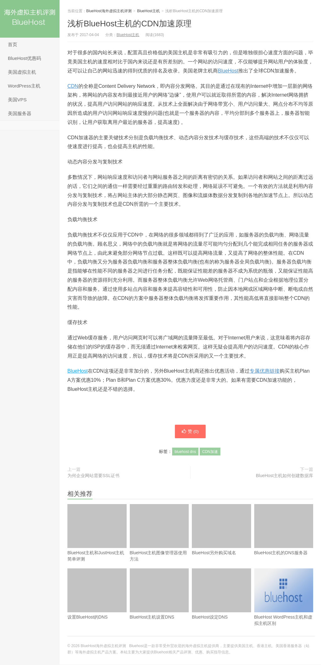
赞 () (190, 431)
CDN (72, 86)
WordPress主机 (24, 85)
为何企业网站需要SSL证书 (93, 475)
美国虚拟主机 (22, 72)
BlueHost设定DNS (221, 604)
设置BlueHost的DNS (97, 604)
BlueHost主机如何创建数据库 (284, 475)
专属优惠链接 (265, 371)
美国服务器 (19, 113)
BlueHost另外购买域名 (221, 540)
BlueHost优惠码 (24, 58)
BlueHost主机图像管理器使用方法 (159, 533)
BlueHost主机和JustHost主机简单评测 (97, 533)
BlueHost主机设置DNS (159, 604)
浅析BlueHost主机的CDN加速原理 (129, 23)
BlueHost (228, 70)
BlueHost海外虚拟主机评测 (30, 19)
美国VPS (17, 99)
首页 (12, 44)
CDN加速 (210, 452)
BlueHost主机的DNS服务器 (283, 540)
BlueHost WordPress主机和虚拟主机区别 (283, 607)
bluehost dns (185, 452)
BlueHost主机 (148, 11)
